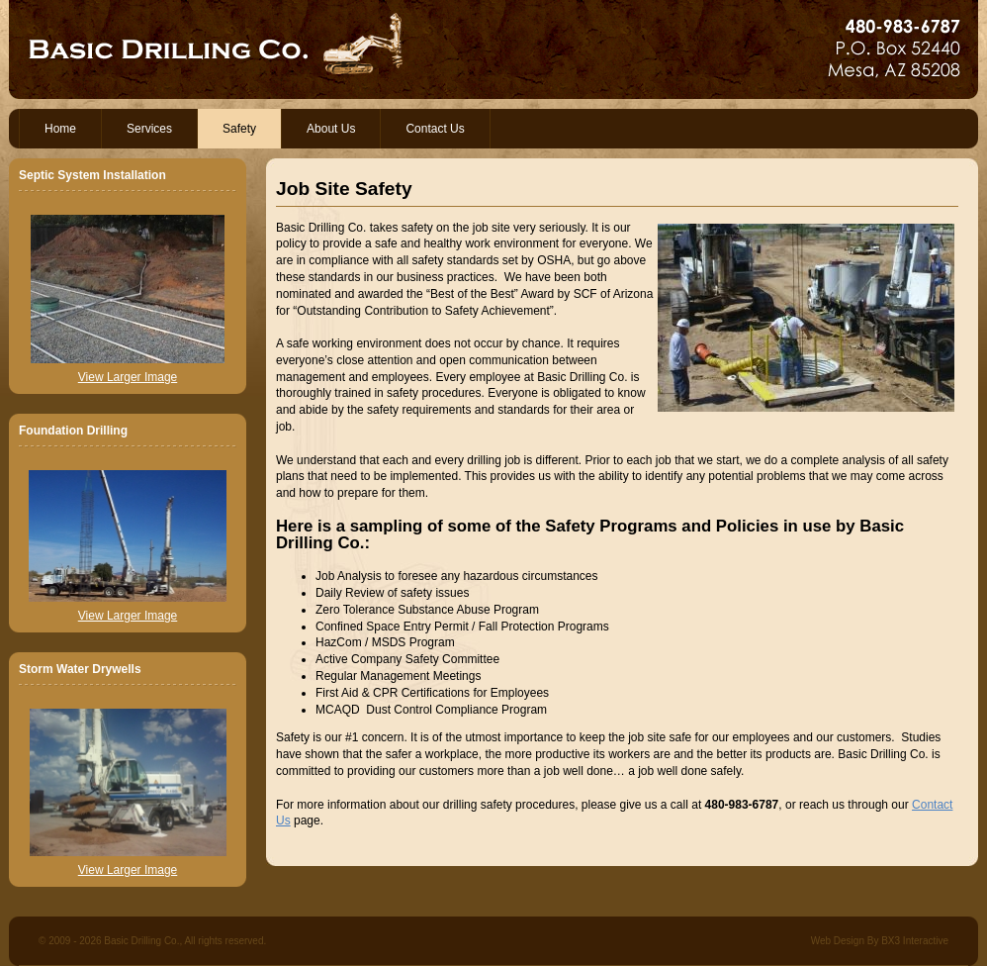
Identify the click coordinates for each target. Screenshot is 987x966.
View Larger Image (128, 377)
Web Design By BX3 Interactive (879, 940)
